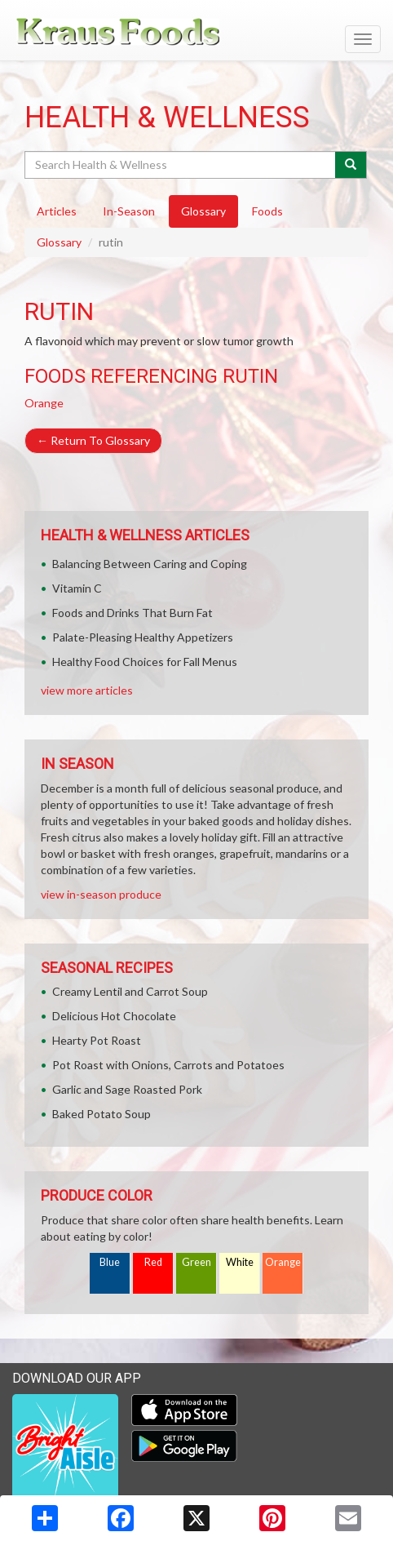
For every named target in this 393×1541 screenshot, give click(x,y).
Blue (109, 1262)
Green (196, 1262)
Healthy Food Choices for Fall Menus (144, 661)
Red (153, 1262)
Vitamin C (77, 588)
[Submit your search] (351, 165)
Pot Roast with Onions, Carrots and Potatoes (168, 1065)
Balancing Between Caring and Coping (149, 564)
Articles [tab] (57, 211)
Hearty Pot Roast (96, 1040)
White (240, 1262)
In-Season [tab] (129, 211)
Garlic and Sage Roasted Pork (127, 1089)
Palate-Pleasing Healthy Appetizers (142, 637)
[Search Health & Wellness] (181, 165)
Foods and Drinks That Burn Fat (132, 613)
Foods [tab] (267, 211)
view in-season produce (101, 894)
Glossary (59, 242)
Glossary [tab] (203, 211)
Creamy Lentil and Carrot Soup (130, 991)
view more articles (87, 690)
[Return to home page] (196, 32)
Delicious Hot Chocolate (114, 1016)
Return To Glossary (93, 440)
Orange (44, 403)
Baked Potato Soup (101, 1114)
